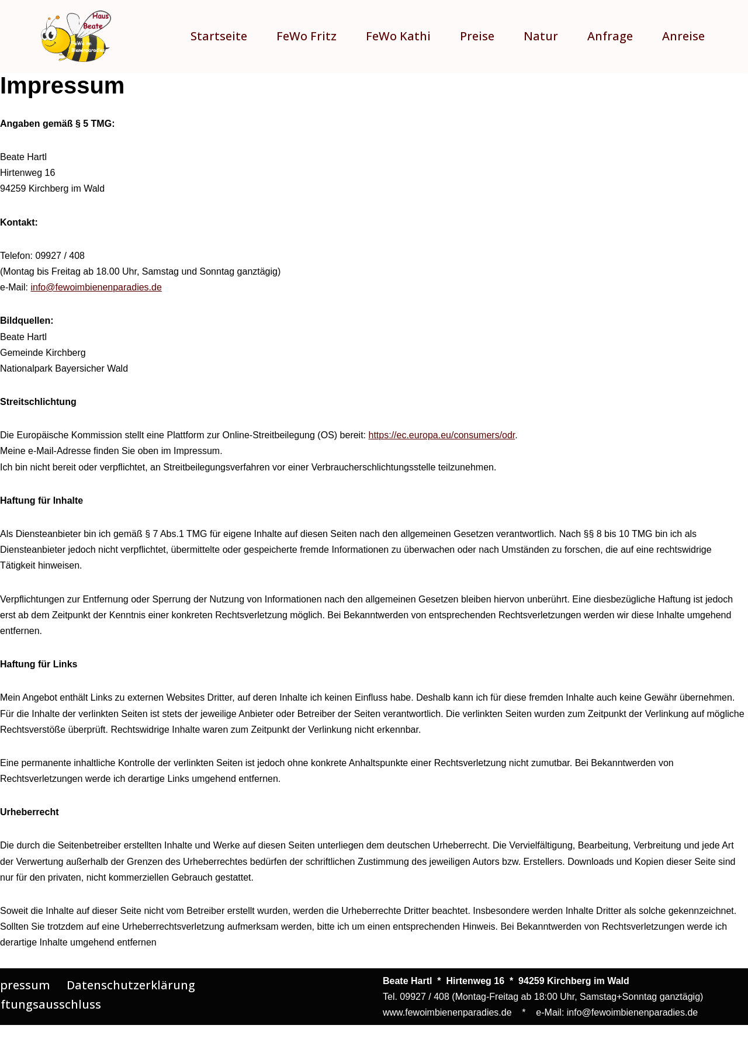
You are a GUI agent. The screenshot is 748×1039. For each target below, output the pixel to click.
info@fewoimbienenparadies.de (95, 287)
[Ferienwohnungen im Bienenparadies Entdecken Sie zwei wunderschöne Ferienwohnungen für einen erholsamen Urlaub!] (76, 36)
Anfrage (610, 36)
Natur (541, 36)
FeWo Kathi (398, 36)
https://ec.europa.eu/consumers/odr (442, 435)
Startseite (219, 36)
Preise (477, 36)
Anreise (683, 36)
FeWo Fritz (306, 36)
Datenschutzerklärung (131, 985)
